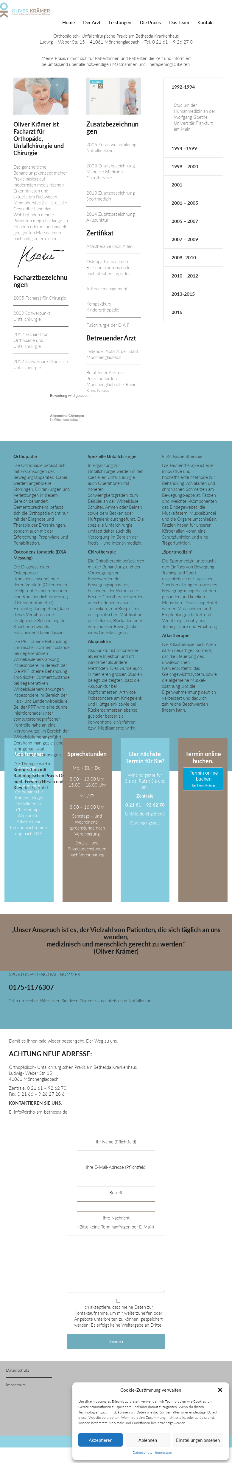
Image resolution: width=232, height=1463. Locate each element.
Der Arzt (92, 22)
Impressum (163, 1452)
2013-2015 (183, 294)
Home (68, 22)
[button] (220, 1390)
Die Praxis (150, 22)
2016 (177, 312)
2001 (177, 184)
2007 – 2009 (185, 239)
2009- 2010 (184, 257)
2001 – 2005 (185, 203)
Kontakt (205, 22)
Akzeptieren (100, 1440)
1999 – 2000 (185, 166)
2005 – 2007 (185, 221)
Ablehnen (147, 1440)
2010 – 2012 (185, 275)
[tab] (193, 87)
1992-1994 (183, 87)
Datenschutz (142, 1452)
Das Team (179, 22)
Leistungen (120, 22)
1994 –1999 (184, 148)
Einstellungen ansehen (198, 1440)
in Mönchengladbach (67, 417)
